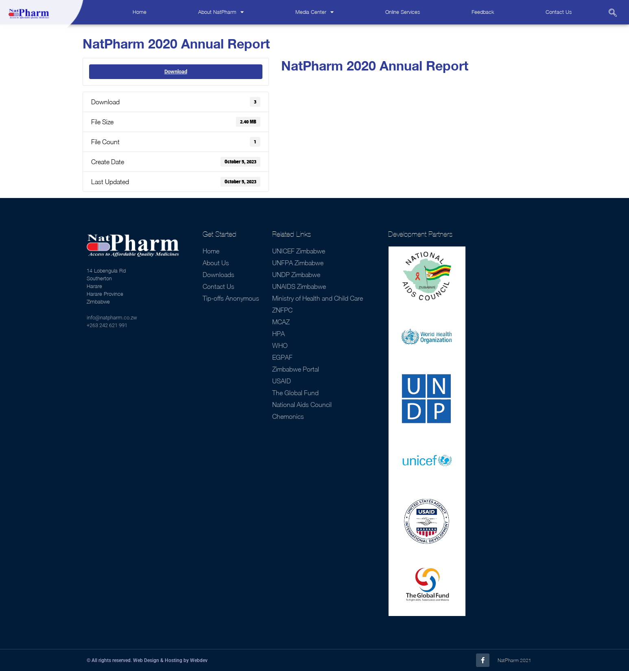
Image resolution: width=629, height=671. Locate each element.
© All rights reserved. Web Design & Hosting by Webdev (147, 660)
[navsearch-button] (613, 13)
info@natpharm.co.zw (112, 318)
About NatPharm (221, 12)
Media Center (314, 12)
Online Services (402, 12)
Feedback (483, 12)
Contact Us (559, 12)
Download (175, 71)
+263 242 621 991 (107, 325)
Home (139, 12)
